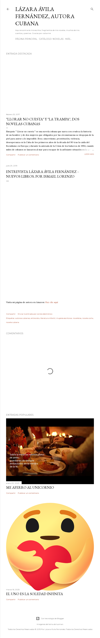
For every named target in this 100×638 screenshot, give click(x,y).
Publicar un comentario (28, 155)
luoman (59, 624)
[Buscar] (92, 8)
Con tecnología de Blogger (50, 618)
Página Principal (26, 39)
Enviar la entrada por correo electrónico (35, 314)
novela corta (87, 318)
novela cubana (12, 322)
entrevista (35, 318)
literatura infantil (47, 318)
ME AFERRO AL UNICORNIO (30, 487)
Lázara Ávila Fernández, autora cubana (45, 16)
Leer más (89, 154)
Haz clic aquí (51, 302)
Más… (68, 39)
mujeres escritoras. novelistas (68, 318)
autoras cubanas (22, 318)
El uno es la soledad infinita (34, 593)
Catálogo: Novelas (51, 39)
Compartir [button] (11, 155)
